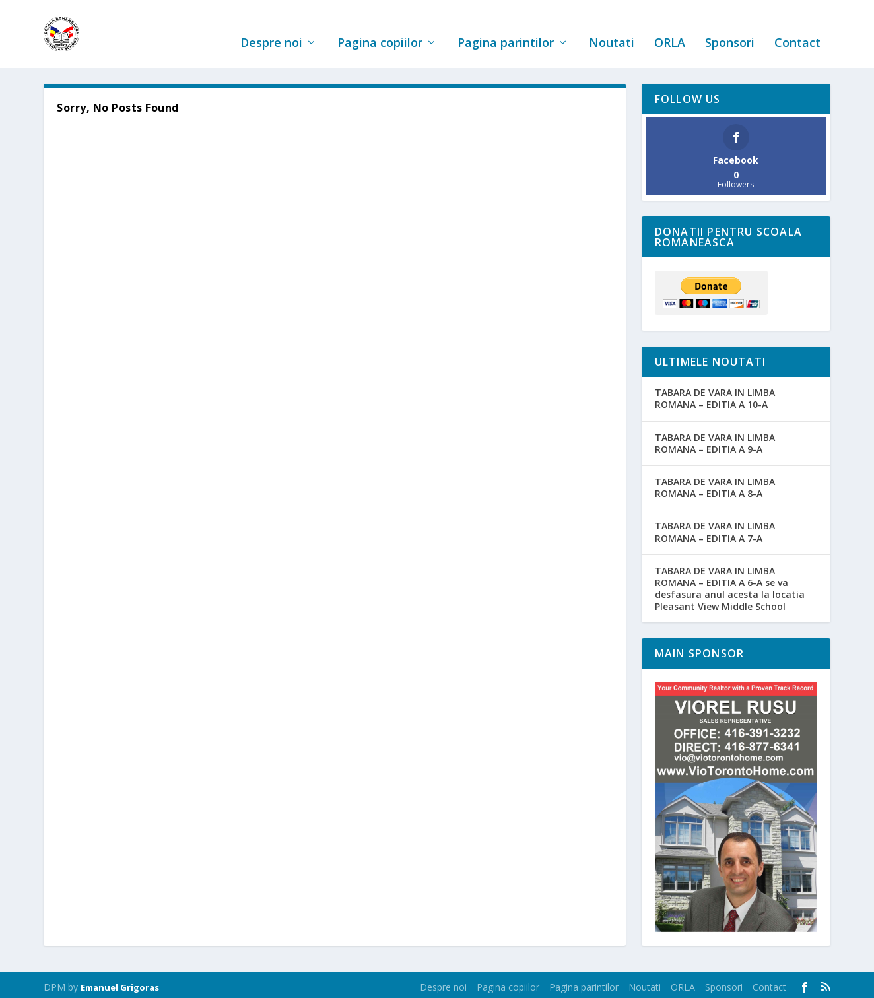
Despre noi (271, 28)
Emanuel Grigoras (120, 983)
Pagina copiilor (379, 28)
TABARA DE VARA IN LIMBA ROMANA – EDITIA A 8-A (715, 483)
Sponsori (730, 28)
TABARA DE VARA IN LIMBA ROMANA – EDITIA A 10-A (715, 394)
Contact (797, 28)
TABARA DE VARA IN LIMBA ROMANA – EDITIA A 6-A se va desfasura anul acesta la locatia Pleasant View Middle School (730, 584)
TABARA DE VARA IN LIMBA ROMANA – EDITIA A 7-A (715, 528)
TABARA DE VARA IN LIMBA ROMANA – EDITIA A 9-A (715, 438)
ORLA (669, 28)
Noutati (611, 28)
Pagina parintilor (505, 28)
